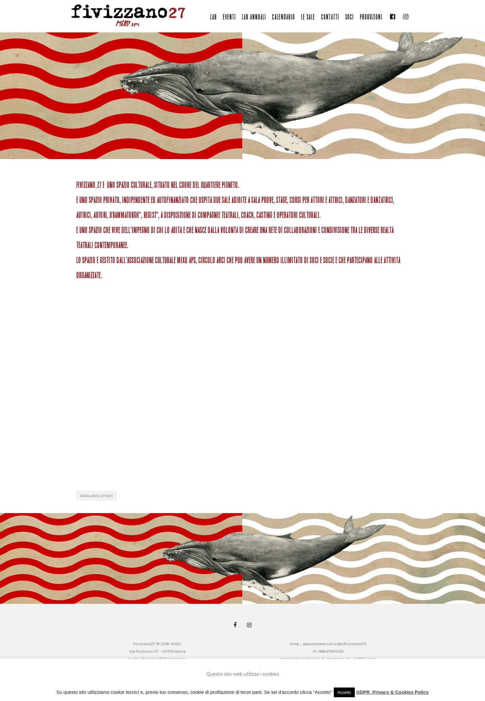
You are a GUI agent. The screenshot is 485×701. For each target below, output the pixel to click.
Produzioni (371, 17)
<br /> (242, 387)
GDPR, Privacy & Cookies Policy (392, 692)
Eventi (229, 17)
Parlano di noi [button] (96, 495)
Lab (213, 17)
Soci (349, 17)
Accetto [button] (344, 692)
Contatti (330, 17)
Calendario (283, 17)
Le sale (308, 17)
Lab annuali (254, 17)
